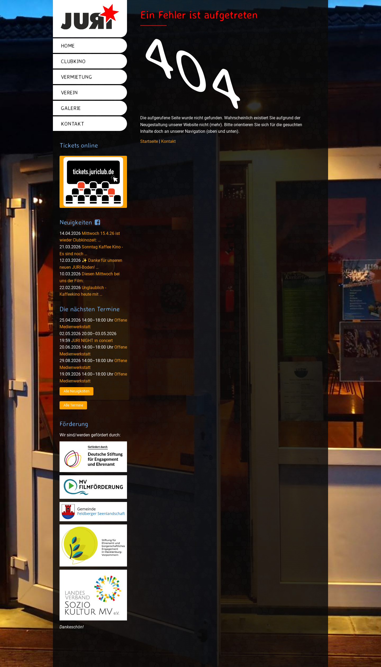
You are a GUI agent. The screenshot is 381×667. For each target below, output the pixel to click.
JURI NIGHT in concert (92, 340)
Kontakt (168, 141)
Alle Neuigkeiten (76, 391)
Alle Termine (73, 405)
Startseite (149, 141)
